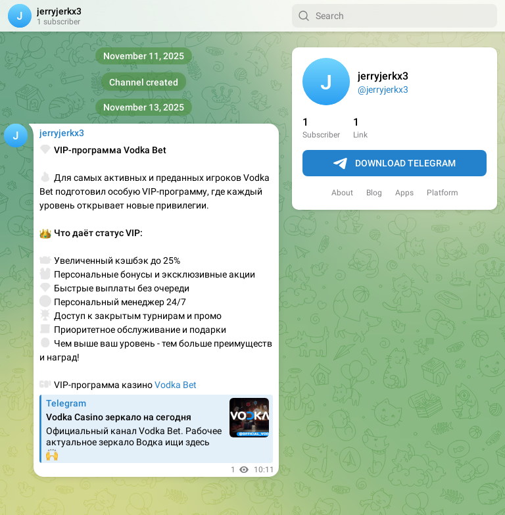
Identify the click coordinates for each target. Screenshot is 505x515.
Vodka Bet (176, 385)
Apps (404, 192)
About (342, 192)
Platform (442, 192)
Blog (374, 192)
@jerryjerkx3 (383, 89)
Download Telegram (394, 164)
